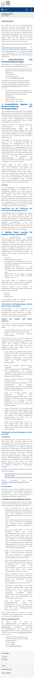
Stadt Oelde (4, 656)
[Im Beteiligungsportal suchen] (27, 9)
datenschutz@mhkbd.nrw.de (13, 86)
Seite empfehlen (6, 673)
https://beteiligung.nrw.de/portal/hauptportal (14, 47)
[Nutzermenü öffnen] (31, 9)
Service (4, 665)
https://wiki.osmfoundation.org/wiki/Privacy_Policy (18, 477)
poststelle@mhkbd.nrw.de (17, 78)
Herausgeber (5, 653)
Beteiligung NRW (7, 14)
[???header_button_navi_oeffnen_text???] (4, 9)
